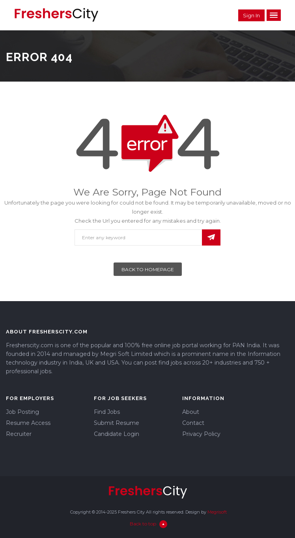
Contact (193, 422)
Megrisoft (217, 512)
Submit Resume (116, 422)
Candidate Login (116, 433)
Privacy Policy (201, 433)
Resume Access (28, 422)
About (190, 411)
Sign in (251, 15)
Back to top (148, 524)
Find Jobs (107, 411)
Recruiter (19, 433)
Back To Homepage (147, 269)
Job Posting (22, 411)
